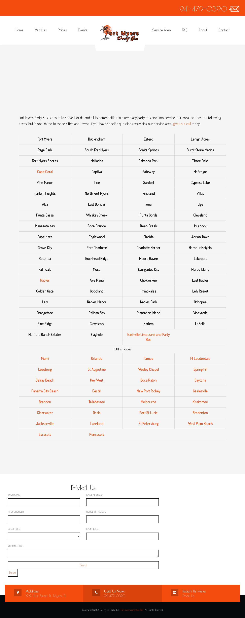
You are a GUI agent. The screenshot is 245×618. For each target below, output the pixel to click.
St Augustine (97, 369)
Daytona (200, 380)
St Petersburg (148, 423)
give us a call (182, 123)
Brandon (45, 402)
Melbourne (148, 402)
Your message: (16, 545)
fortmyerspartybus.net (132, 609)
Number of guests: (96, 511)
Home (19, 30)
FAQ (184, 30)
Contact (224, 30)
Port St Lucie (148, 413)
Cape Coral (45, 171)
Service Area (161, 30)
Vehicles (41, 30)
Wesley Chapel (148, 369)
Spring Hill (200, 369)
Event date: (92, 528)
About (203, 30)
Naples (45, 280)
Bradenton (200, 413)
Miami (45, 358)
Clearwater (45, 413)
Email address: (94, 494)
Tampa (148, 358)
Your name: (14, 494)
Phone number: (16, 511)
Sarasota (45, 434)
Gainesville (200, 391)
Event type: (14, 528)
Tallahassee (97, 402)
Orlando (96, 358)
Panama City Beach (45, 391)
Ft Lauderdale (200, 358)
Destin (96, 391)
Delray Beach (45, 380)
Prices (62, 30)
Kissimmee (200, 402)
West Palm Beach (200, 423)
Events (83, 30)
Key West (96, 380)
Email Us (188, 596)
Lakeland (96, 423)
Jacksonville (45, 423)
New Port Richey (148, 391)
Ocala (97, 413)
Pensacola (96, 434)
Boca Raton (148, 380)
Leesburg (44, 369)
